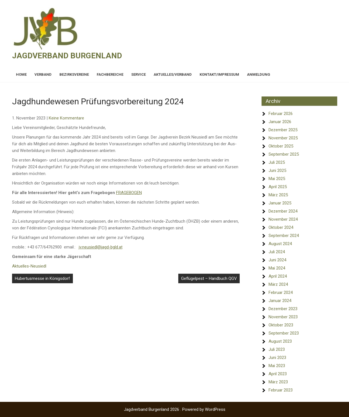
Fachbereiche (110, 74)
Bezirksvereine (74, 74)
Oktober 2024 (281, 227)
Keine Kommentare (66, 118)
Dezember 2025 (283, 129)
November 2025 (283, 137)
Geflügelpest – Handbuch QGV (209, 278)
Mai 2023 (277, 365)
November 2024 (283, 219)
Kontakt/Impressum (219, 74)
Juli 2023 (277, 349)
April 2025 (278, 186)
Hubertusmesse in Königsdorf (42, 278)
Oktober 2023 (281, 325)
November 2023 (283, 316)
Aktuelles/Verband (173, 74)
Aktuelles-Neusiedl (29, 266)
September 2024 (284, 235)
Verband (43, 74)
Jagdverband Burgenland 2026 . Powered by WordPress (174, 409)
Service (138, 74)
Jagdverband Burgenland (67, 55)
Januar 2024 (280, 300)
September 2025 (284, 154)
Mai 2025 (277, 178)
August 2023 (280, 341)
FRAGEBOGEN (129, 192)
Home (21, 74)
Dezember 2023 (283, 308)
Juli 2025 (277, 162)
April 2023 (278, 373)
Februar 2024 (281, 292)
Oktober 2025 (281, 146)
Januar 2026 (280, 121)
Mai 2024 (277, 268)
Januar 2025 (280, 203)
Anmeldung (258, 74)
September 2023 (284, 333)
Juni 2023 (277, 357)
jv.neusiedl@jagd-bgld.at (101, 247)
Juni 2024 (277, 259)
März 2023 (278, 381)
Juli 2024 (277, 251)
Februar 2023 (281, 390)
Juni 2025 (277, 170)
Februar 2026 (281, 113)
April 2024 (278, 276)
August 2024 (280, 243)
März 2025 (278, 194)
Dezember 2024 (283, 211)
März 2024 (278, 284)
